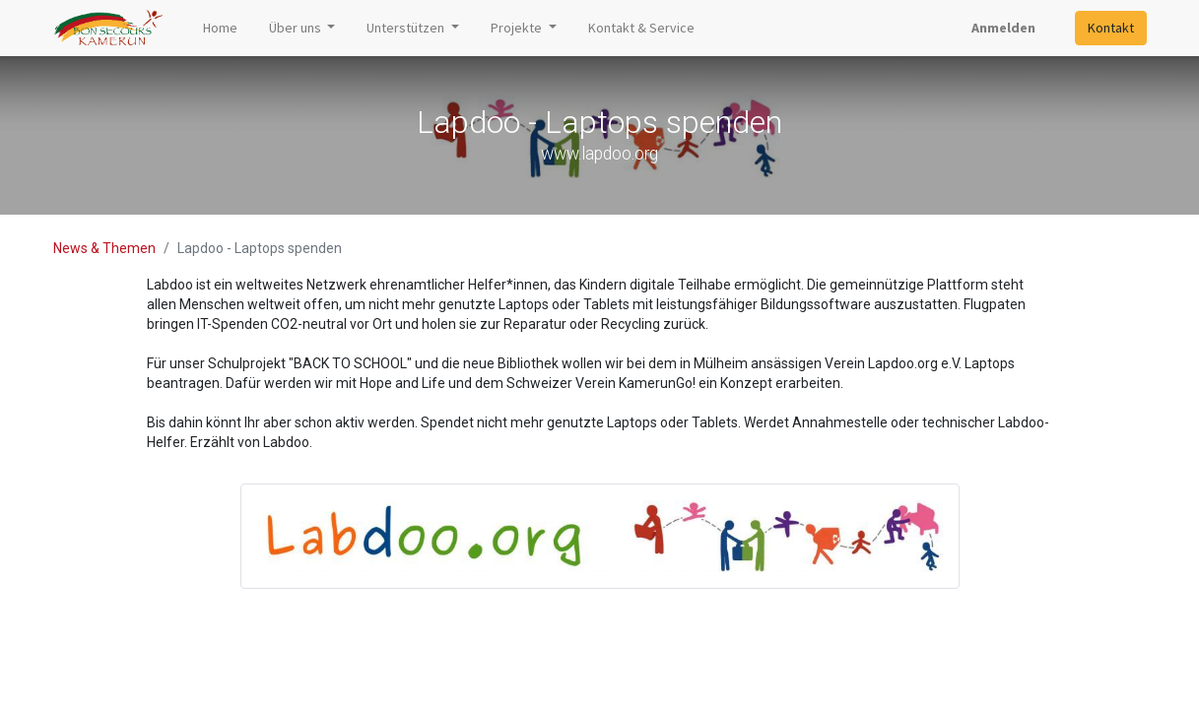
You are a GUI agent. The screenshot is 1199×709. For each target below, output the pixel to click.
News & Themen (104, 248)
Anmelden (1003, 27)
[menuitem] (220, 28)
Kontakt (1111, 27)
